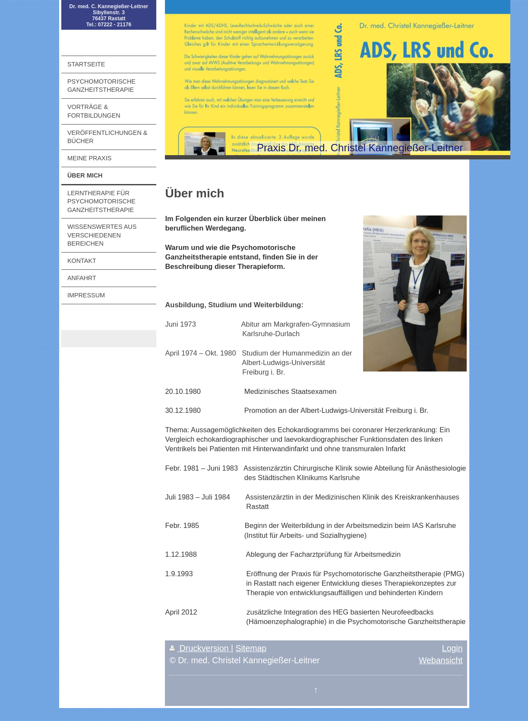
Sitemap (251, 648)
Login (452, 648)
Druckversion (200, 648)
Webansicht (441, 660)
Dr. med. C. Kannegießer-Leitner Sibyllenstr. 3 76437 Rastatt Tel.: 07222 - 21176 (109, 15)
